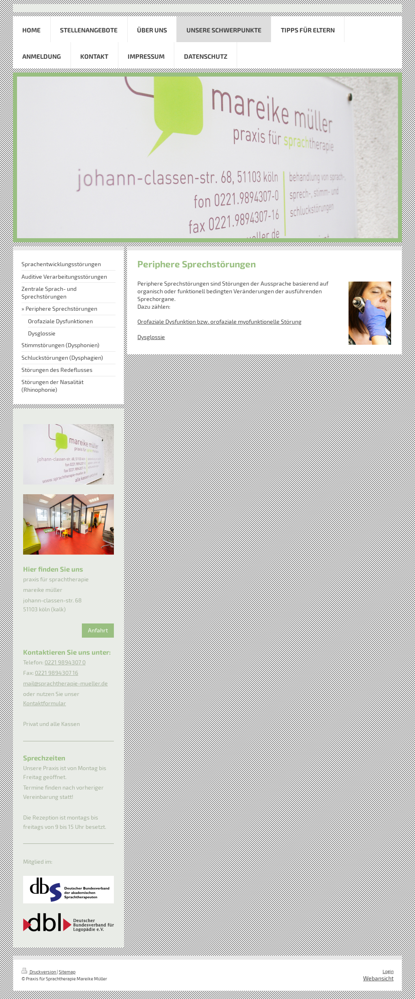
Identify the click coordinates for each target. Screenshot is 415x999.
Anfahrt (98, 630)
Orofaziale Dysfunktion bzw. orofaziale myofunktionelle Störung (219, 321)
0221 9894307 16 (56, 672)
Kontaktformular (44, 703)
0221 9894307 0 (65, 662)
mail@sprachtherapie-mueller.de (65, 683)
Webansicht (378, 978)
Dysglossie (151, 336)
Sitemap (67, 971)
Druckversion (39, 971)
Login (388, 971)
